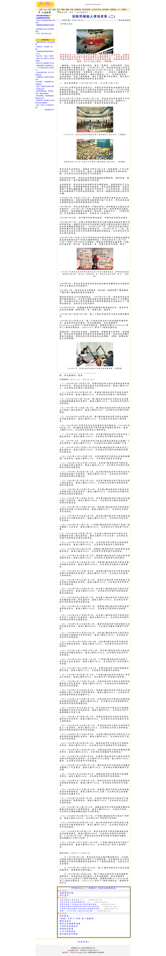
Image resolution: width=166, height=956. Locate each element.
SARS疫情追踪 (68, 931)
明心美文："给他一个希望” (45, 56)
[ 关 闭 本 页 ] (83, 942)
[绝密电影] (39, 29)
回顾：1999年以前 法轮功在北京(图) (76, 911)
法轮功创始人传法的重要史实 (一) (75, 902)
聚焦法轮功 (65, 921)
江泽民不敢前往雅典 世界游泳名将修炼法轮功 (80, 909)
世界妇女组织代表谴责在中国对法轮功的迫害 (79, 906)
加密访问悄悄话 (107, 888)
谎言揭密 (73, 934)
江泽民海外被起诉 (69, 926)
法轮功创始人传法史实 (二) (72, 900)
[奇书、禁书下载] (43, 33)
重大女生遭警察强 (69, 924)
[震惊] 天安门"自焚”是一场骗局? (77, 918)
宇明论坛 (76, 888)
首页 (71, 12)
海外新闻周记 (82, 12)
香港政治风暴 (67, 929)
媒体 (66, 934)
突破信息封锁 (67, 893)
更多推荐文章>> (50, 110)
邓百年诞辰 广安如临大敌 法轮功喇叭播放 (78, 904)
